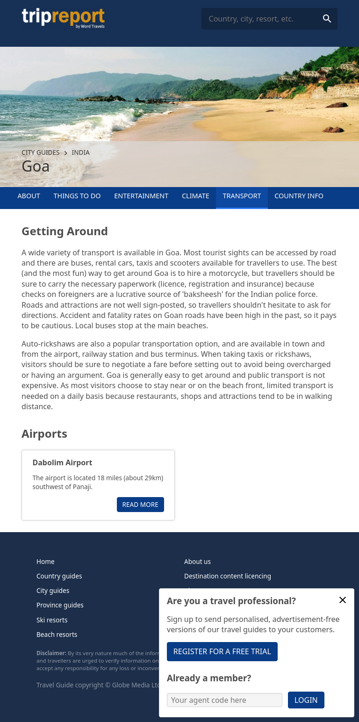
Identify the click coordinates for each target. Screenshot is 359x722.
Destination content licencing (227, 575)
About (28, 195)
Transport (242, 195)
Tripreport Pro (205, 604)
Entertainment (141, 195)
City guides (40, 152)
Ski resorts (52, 619)
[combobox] (269, 19)
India (81, 152)
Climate (195, 195)
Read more (140, 504)
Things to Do (77, 195)
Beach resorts (56, 634)
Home (45, 561)
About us (197, 561)
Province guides (60, 604)
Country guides (59, 575)
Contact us (200, 619)
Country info (298, 195)
